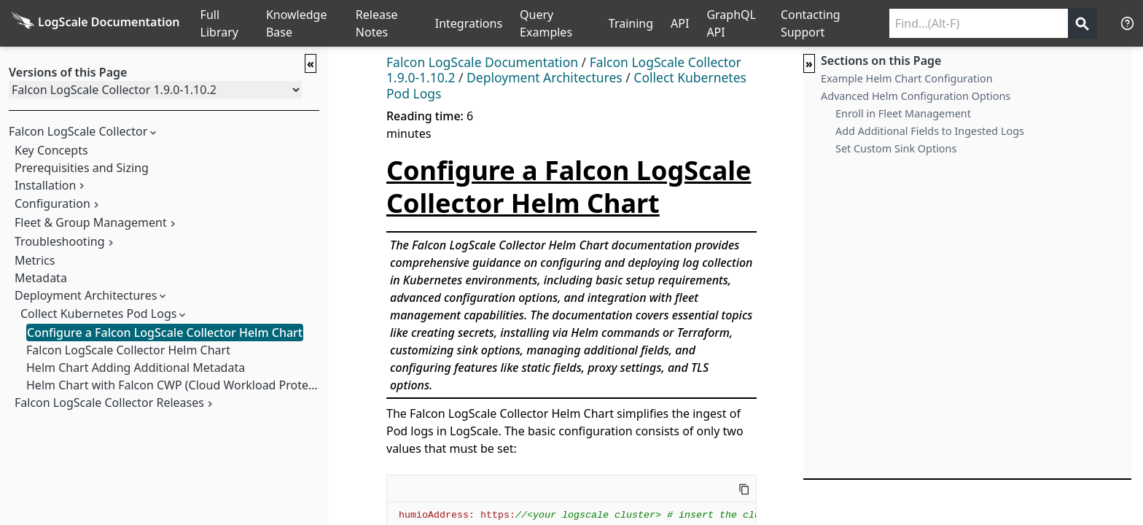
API (680, 23)
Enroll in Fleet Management (903, 113)
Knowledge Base (296, 23)
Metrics (35, 260)
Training (631, 23)
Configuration (52, 203)
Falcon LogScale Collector (78, 131)
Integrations (468, 23)
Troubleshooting (60, 241)
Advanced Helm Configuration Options (915, 96)
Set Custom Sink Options (895, 148)
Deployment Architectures (86, 295)
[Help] (1127, 23)
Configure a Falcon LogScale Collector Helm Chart (165, 332)
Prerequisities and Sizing (82, 168)
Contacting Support (810, 23)
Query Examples (546, 23)
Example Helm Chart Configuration (907, 78)
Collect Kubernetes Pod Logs (98, 314)
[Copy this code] (744, 488)
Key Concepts (51, 150)
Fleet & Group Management (91, 222)
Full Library (219, 23)
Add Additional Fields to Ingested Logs (929, 131)
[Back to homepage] (96, 23)
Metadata (41, 278)
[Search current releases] (978, 23)
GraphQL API (731, 23)
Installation (45, 185)
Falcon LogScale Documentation (482, 62)
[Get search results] (1082, 23)
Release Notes (377, 23)
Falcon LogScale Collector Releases (109, 402)
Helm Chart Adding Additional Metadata (135, 367)
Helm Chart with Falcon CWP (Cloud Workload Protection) (182, 385)
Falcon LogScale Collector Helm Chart (128, 350)
